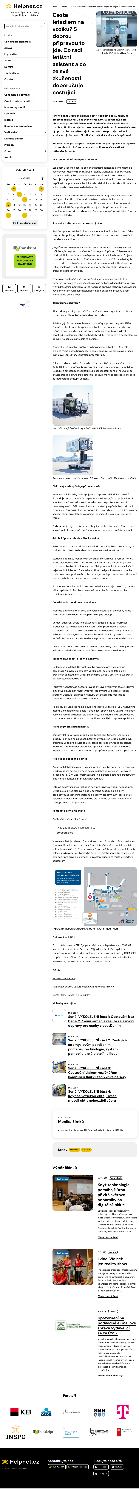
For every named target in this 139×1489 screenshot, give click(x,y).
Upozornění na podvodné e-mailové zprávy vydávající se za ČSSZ (117, 1326)
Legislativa (10, 54)
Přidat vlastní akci (26, 223)
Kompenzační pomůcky (18, 126)
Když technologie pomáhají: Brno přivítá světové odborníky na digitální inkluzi (114, 1195)
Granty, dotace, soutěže (18, 101)
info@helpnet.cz (77, 1467)
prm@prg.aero (65, 832)
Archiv (8, 157)
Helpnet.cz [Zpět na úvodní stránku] (28, 6)
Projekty (9, 145)
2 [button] (41, 189)
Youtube (24, 289)
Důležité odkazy (14, 138)
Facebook (9, 289)
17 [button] (8, 205)
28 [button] (14, 189)
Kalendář (9, 113)
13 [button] (25, 199)
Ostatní (8, 79)
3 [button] (24, 215)
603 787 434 (56, 1467)
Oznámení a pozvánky (17, 94)
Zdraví (8, 48)
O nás (7, 151)
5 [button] (19, 194)
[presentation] (72, 1193)
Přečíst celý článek (108, 1237)
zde (80, 270)
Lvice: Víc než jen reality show (112, 1262)
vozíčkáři (86, 1150)
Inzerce (8, 119)
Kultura (8, 66)
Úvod (54, 6)
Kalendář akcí (25, 170)
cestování (74, 1150)
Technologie (11, 73)
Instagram (39, 289)
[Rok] (28, 178)
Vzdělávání (11, 132)
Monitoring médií (14, 107)
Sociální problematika (17, 41)
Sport (7, 60)
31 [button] (8, 215)
